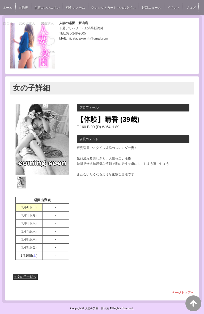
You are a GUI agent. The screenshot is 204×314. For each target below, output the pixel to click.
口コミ (7, 23)
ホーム (7, 8)
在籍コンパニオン (47, 8)
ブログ (191, 8)
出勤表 (23, 8)
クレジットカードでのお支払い (113, 8)
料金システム (75, 8)
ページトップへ (183, 292)
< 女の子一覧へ (25, 277)
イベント (173, 8)
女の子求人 (27, 23)
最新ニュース (151, 8)
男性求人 (47, 23)
